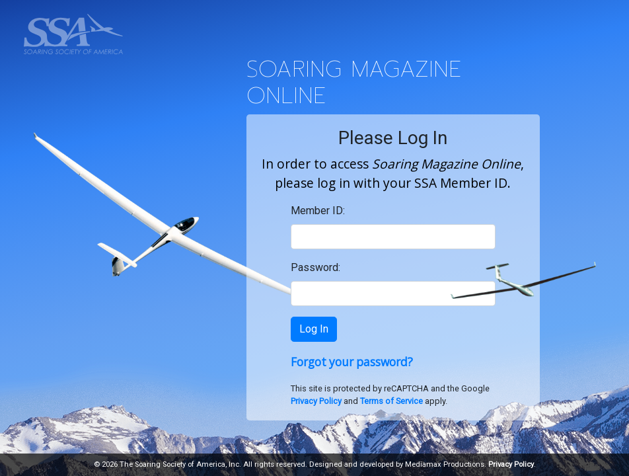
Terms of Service (391, 401)
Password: (315, 267)
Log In (313, 329)
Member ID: (318, 210)
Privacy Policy (316, 401)
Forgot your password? (352, 362)
